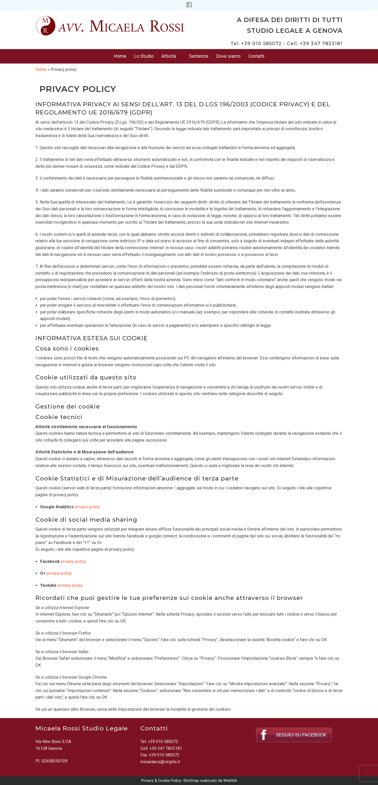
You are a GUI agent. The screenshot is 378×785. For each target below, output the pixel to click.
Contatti (256, 56)
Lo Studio (144, 56)
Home (120, 56)
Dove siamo (228, 56)
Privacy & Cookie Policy (161, 780)
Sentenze (198, 56)
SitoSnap (191, 780)
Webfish (230, 780)
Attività (168, 56)
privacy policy (87, 506)
